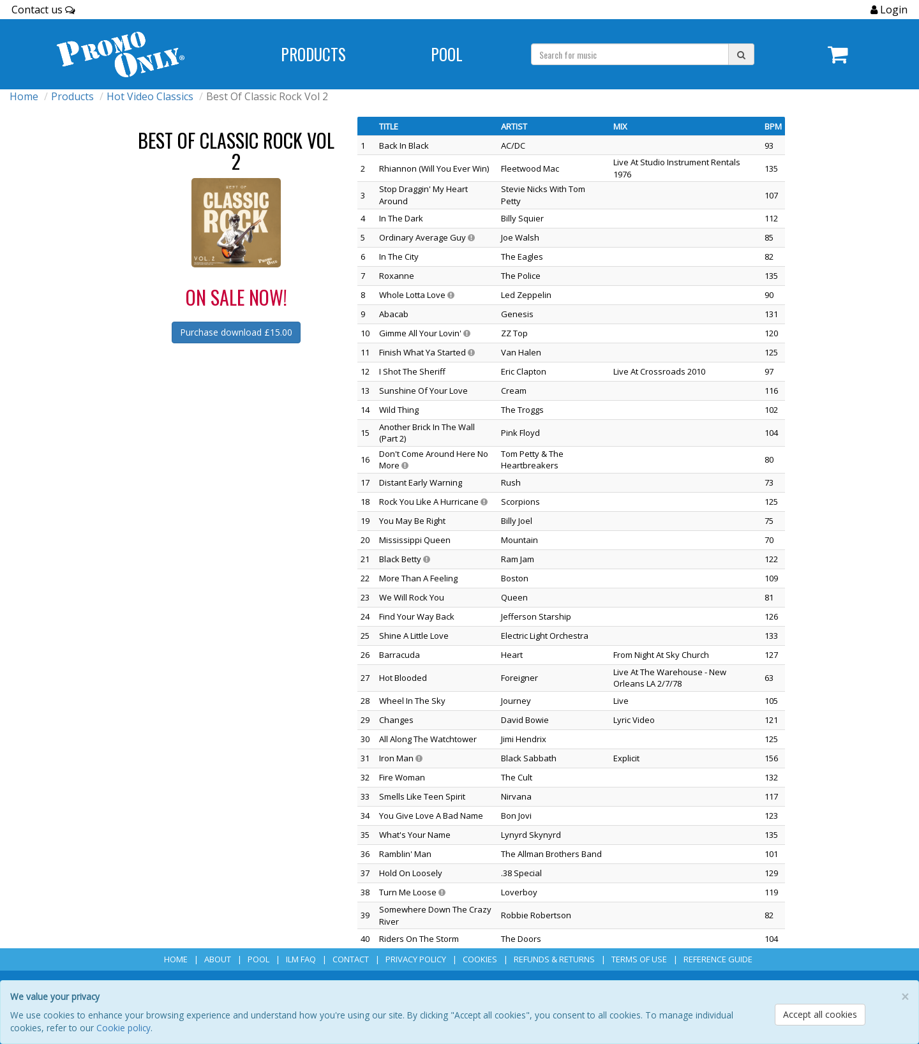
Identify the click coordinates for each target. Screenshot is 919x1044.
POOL (258, 959)
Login (893, 10)
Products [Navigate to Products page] (313, 54)
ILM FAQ (301, 959)
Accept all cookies (820, 1014)
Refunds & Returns (554, 959)
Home (24, 96)
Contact (350, 959)
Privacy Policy (415, 959)
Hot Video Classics (150, 96)
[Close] (905, 997)
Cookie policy (123, 1028)
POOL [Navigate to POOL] (447, 54)
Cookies (480, 959)
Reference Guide (718, 959)
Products (72, 96)
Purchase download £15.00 (236, 332)
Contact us (43, 10)
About (217, 959)
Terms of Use (639, 959)
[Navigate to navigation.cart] (838, 54)
